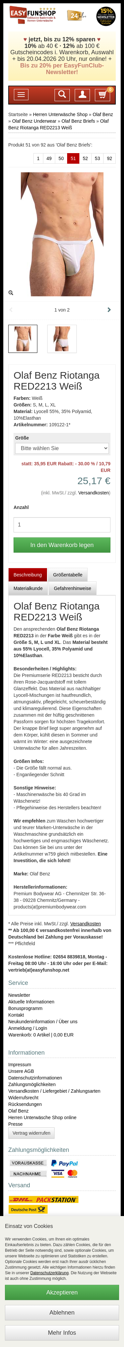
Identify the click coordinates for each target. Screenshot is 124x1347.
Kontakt (16, 1015)
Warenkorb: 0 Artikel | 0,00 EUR (41, 1034)
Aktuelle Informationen (31, 1001)
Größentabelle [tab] (68, 574)
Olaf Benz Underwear (34, 121)
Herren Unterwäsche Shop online (42, 1117)
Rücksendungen (25, 1104)
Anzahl (21, 507)
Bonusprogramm (25, 1008)
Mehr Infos (62, 1332)
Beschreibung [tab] (28, 574)
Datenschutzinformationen (35, 1077)
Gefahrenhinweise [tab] (72, 588)
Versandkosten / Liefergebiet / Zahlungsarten (54, 1091)
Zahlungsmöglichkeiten (32, 1084)
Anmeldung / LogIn (27, 1028)
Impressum (19, 1064)
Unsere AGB (21, 1071)
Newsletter (19, 995)
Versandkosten (93, 492)
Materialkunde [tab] (28, 588)
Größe (22, 438)
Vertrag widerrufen (31, 1133)
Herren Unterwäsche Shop (60, 114)
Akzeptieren (62, 1292)
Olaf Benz (103, 114)
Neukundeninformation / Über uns (42, 1021)
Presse (15, 1124)
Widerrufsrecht (23, 1097)
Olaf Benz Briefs (78, 121)
